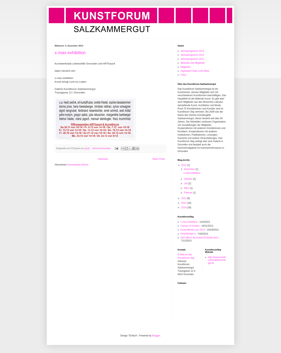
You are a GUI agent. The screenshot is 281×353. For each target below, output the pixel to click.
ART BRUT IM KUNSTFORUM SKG (199, 237)
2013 (184, 165)
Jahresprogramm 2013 (192, 51)
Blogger (156, 335)
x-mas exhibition (70, 52)
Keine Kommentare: (101, 148)
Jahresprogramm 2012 (192, 55)
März (187, 188)
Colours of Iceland (190, 225)
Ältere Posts (158, 159)
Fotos (183, 74)
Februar (188, 192)
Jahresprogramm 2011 (192, 59)
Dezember (190, 169)
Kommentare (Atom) (77, 164)
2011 (184, 203)
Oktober (188, 179)
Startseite (103, 159)
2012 (184, 198)
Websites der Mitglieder (193, 63)
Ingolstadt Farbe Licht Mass (195, 71)
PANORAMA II (188, 233)
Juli (186, 183)
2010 (184, 207)
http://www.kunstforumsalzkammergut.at (217, 260)
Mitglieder (186, 67)
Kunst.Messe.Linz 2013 (193, 229)
